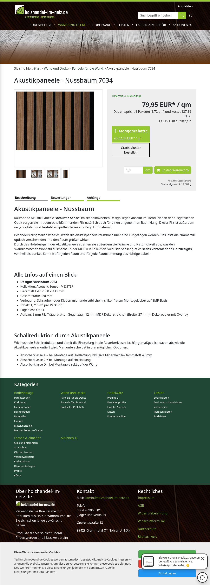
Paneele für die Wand (73, 402)
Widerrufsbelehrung (152, 513)
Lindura (18, 421)
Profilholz (112, 397)
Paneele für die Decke (73, 397)
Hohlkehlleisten (163, 411)
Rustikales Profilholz (72, 407)
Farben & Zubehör (151, 25)
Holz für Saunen (116, 407)
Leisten (123, 25)
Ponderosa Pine (116, 416)
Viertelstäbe (161, 407)
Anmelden (185, 6)
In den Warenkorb (173, 170)
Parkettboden (22, 397)
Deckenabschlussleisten (168, 402)
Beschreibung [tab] (25, 198)
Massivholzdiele (23, 425)
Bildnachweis (147, 536)
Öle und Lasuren (23, 452)
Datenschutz (147, 529)
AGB (141, 505)
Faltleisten (160, 416)
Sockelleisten (161, 397)
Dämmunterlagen (24, 466)
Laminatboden (22, 407)
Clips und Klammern (26, 442)
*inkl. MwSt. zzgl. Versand (179, 180)
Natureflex (20, 416)
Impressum (146, 498)
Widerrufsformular (151, 521)
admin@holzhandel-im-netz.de (107, 498)
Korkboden (20, 402)
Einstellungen (167, 573)
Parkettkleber (22, 461)
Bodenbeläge (41, 25)
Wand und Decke (72, 25)
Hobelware (102, 25)
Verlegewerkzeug (24, 456)
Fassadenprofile (116, 402)
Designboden (22, 411)
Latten (111, 411)
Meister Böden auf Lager (28, 430)
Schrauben (20, 447)
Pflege (18, 475)
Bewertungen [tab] (61, 198)
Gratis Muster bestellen (131, 150)
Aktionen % (182, 25)
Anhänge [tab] (93, 198)
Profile (18, 470)
